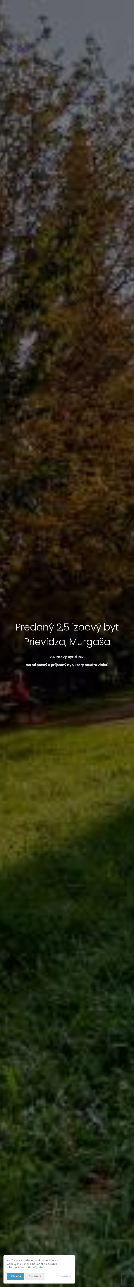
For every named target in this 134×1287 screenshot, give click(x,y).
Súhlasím (15, 1276)
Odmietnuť (35, 1276)
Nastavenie (65, 1276)
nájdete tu (39, 1267)
